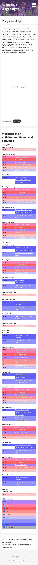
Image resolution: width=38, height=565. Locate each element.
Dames (6, 524)
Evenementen (8, 527)
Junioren (6, 514)
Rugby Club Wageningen (10, 7)
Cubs (5, 511)
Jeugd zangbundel (7, 121)
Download (17, 121)
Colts (5, 518)
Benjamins (7, 505)
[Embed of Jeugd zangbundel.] (19, 87)
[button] (35, 3)
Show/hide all (8, 499)
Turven (6, 502)
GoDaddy (25, 561)
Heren (6, 521)
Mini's (5, 508)
